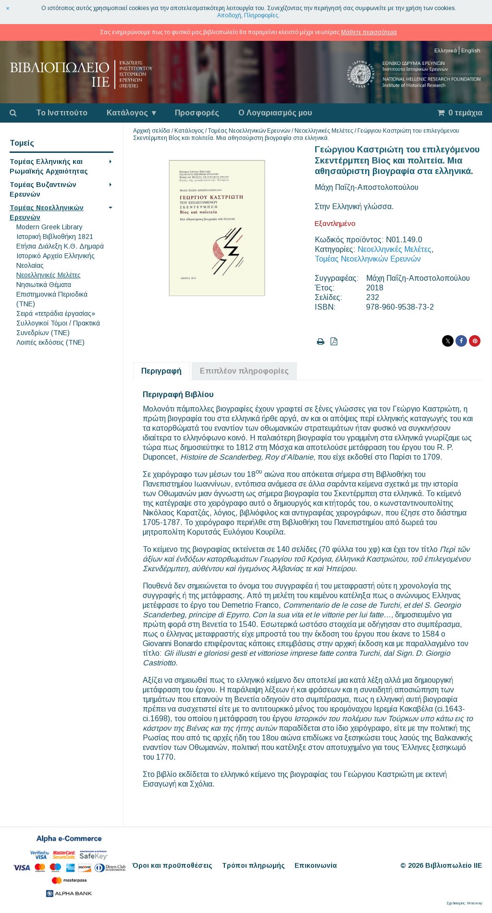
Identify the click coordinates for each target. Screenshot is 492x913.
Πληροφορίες (261, 15)
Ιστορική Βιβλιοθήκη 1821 (54, 236)
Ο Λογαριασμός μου (275, 113)
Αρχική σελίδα (151, 130)
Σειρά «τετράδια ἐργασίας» (55, 313)
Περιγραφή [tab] (161, 371)
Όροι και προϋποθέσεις (172, 865)
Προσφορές (197, 113)
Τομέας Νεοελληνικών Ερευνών (249, 130)
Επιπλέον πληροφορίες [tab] (244, 371)
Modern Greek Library (49, 227)
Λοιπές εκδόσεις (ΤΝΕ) (50, 342)
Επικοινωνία (316, 865)
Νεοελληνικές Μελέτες (48, 275)
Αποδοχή (229, 15)
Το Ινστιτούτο (61, 113)
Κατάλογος (127, 113)
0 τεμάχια (459, 113)
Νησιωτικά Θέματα (43, 284)
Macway (474, 903)
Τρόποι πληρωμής (253, 865)
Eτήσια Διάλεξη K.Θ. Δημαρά (60, 246)
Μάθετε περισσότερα (369, 32)
